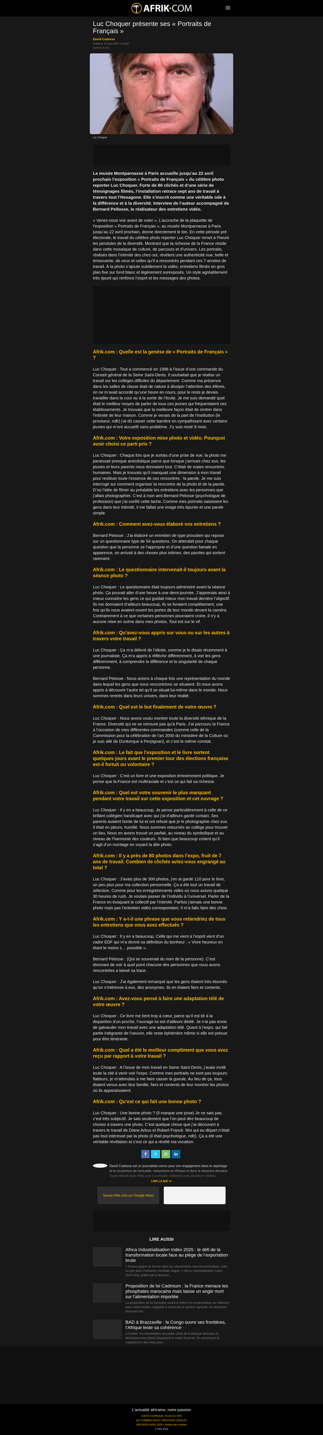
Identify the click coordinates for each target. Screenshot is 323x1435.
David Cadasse (104, 39)
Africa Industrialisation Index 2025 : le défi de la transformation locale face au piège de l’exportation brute (176, 1255)
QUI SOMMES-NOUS (148, 1420)
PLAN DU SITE (173, 1416)
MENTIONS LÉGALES (174, 1420)
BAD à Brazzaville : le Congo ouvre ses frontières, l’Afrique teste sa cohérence (175, 1325)
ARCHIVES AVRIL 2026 (149, 1424)
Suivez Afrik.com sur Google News (128, 1195)
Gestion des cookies (176, 1424)
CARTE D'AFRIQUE (152, 1416)
